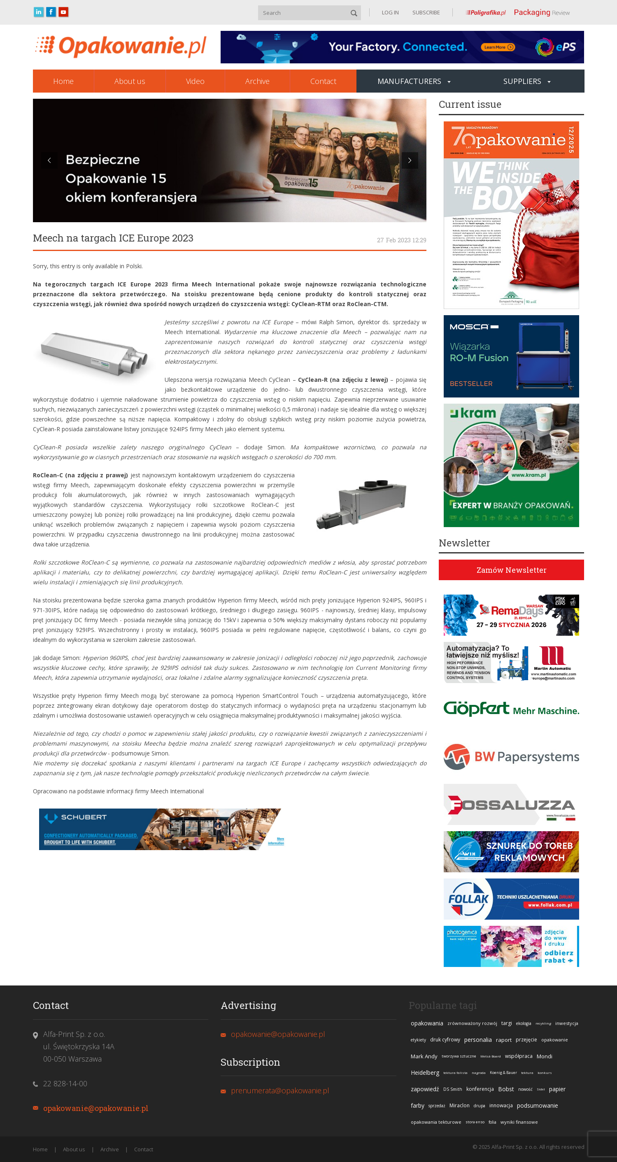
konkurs (545, 1072)
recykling (543, 1023)
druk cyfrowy (445, 1039)
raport (504, 1039)
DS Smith (452, 1089)
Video (195, 81)
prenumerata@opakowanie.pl (280, 1090)
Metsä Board (490, 1056)
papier (557, 1089)
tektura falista (455, 1072)
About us (129, 81)
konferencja (480, 1088)
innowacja (501, 1105)
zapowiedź (425, 1089)
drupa (479, 1106)
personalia (478, 1039)
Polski (134, 266)
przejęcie (526, 1039)
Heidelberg (425, 1072)
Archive (257, 81)
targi (506, 1023)
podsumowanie (537, 1105)
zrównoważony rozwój (472, 1023)
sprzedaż (436, 1106)
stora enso (475, 1122)
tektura (527, 1072)
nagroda (479, 1072)
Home (63, 81)
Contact (323, 81)
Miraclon (459, 1105)
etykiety (418, 1040)
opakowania (427, 1023)
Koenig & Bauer (503, 1072)
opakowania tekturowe (436, 1122)
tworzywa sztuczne (459, 1056)
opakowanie (554, 1040)
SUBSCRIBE (425, 12)
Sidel (541, 1089)
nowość (525, 1089)
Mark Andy (424, 1056)
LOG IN (390, 12)
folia (492, 1122)
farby (417, 1105)
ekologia (523, 1023)
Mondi (544, 1056)
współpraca (519, 1056)
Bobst (506, 1089)
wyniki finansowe (519, 1122)
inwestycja (566, 1023)
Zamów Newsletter (512, 570)
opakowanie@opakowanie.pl (96, 1108)
